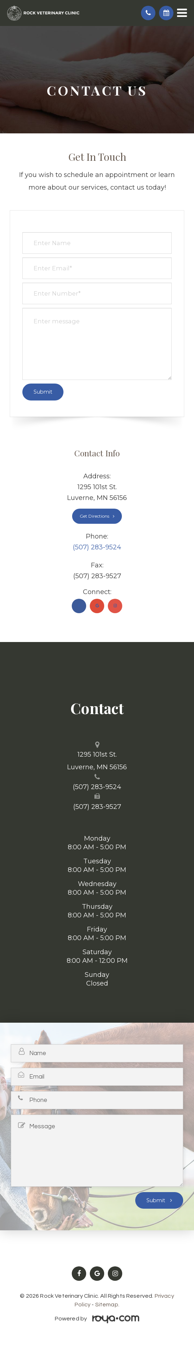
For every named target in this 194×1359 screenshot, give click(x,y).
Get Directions (94, 516)
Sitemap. (107, 1304)
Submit (156, 1200)
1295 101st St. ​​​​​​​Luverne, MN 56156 (97, 761)
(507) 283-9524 (97, 547)
